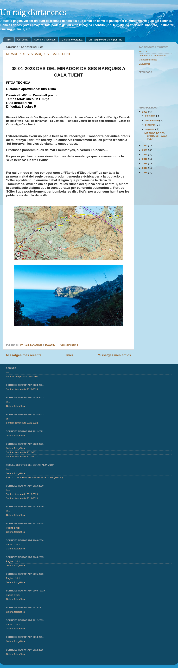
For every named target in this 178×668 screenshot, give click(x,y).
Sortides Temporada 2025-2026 (22, 376)
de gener (150, 129)
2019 (145, 159)
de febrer (150, 125)
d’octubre (150, 115)
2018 (145, 163)
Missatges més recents (23, 355)
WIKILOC (143, 51)
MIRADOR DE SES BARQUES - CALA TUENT (38, 54)
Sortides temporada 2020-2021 (22, 452)
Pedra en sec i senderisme (152, 55)
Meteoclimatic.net (148, 59)
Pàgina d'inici (13, 528)
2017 (145, 168)
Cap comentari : (69, 345)
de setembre (152, 120)
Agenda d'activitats (44, 39)
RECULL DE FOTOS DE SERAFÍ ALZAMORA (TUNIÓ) (34, 477)
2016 (145, 172)
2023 (145, 112)
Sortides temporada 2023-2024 (22, 389)
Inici (9, 39)
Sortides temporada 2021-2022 (22, 422)
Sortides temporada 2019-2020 (22, 494)
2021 (145, 150)
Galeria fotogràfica (71, 39)
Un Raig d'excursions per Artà (105, 39)
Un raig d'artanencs (33, 12)
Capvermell (144, 64)
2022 (145, 145)
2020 (145, 154)
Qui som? (22, 39)
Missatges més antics (114, 355)
